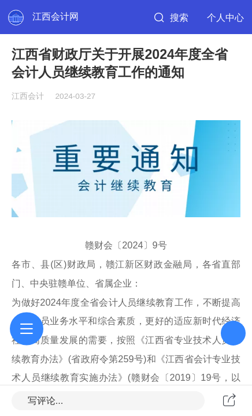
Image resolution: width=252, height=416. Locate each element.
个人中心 (225, 17)
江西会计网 (55, 16)
